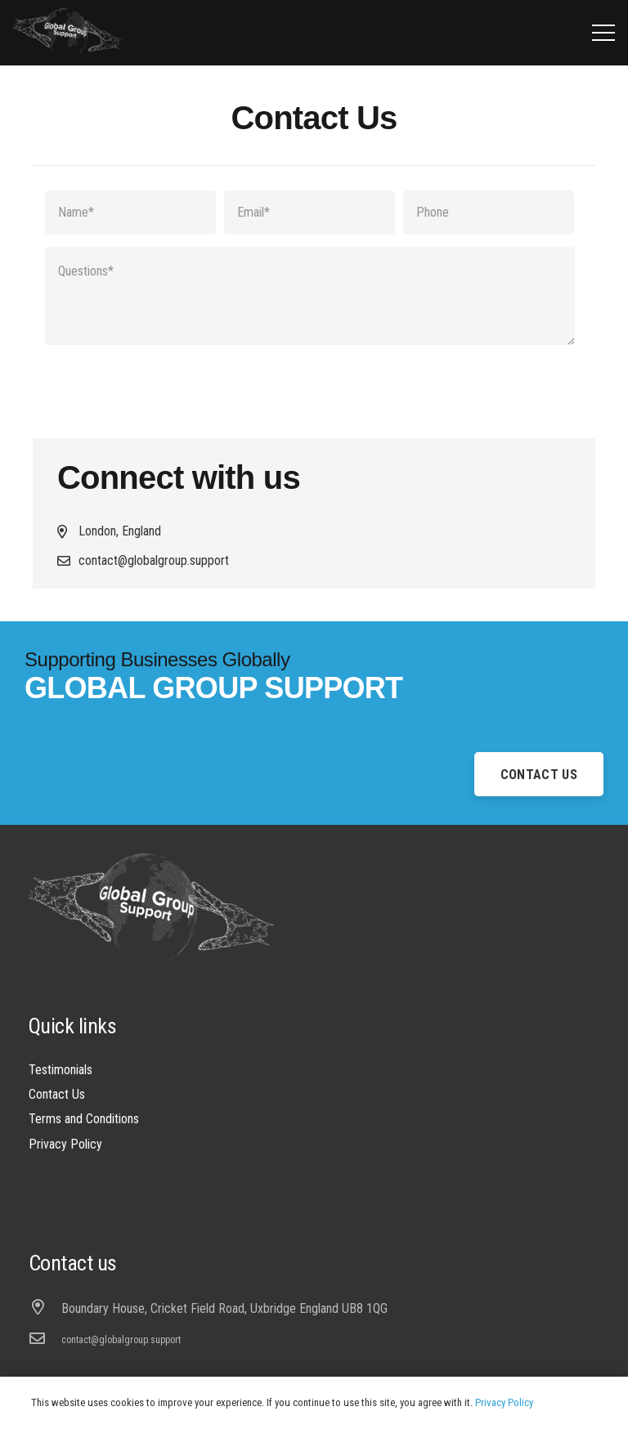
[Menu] (603, 32)
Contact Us (57, 1094)
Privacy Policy (65, 1144)
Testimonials (60, 1069)
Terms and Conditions (84, 1119)
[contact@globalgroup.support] (45, 1339)
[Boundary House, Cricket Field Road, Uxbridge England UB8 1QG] (45, 1308)
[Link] (67, 32)
